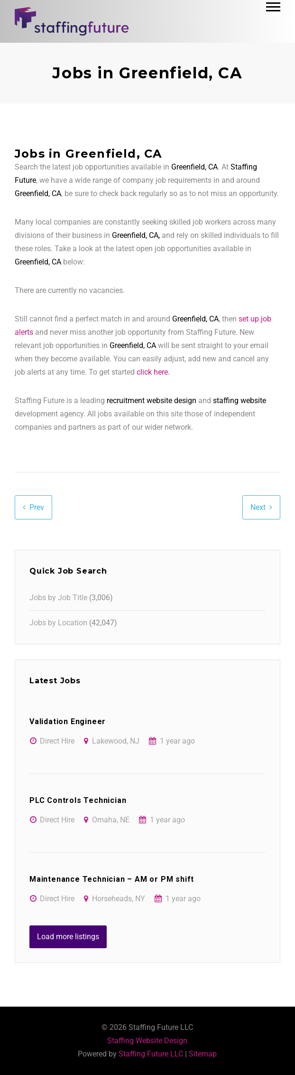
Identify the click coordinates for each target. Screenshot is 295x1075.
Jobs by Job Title (58, 597)
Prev (36, 507)
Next (258, 507)
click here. (153, 372)
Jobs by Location (58, 622)
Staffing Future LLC (151, 1053)
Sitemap (203, 1053)
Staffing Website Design (147, 1040)
